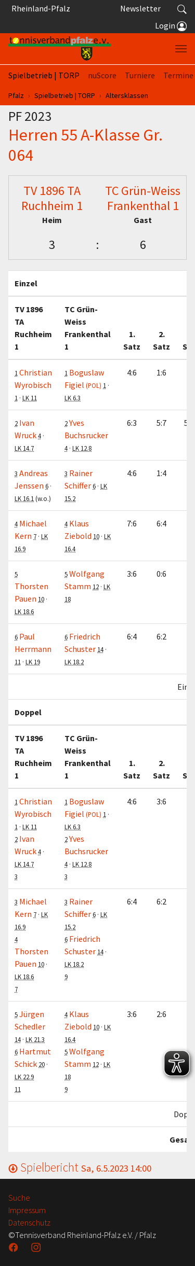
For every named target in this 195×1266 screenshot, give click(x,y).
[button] (182, 8)
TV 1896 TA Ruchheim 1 (52, 198)
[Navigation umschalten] (181, 49)
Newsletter (140, 8)
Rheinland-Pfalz (39, 8)
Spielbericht (79, 1167)
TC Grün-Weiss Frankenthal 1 (142, 198)
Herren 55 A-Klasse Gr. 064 (85, 144)
